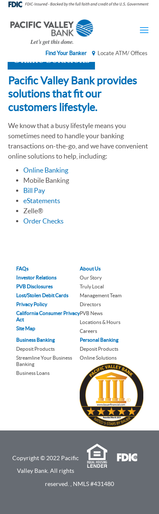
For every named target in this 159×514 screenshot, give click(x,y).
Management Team (101, 295)
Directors (90, 304)
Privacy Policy (31, 304)
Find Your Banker (65, 53)
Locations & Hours (100, 322)
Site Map (25, 328)
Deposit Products (35, 349)
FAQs (22, 268)
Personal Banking (99, 340)
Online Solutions (98, 357)
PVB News (91, 313)
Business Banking (35, 340)
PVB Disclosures (34, 286)
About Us (90, 268)
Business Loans (33, 373)
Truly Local (92, 286)
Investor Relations (36, 277)
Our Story (91, 277)
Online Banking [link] (45, 170)
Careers (88, 331)
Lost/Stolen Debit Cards (42, 295)
